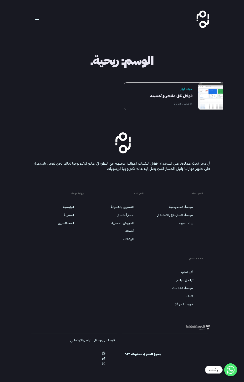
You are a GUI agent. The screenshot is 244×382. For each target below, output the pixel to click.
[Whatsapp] (230, 369)
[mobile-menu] (30, 19)
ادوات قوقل (185, 89)
